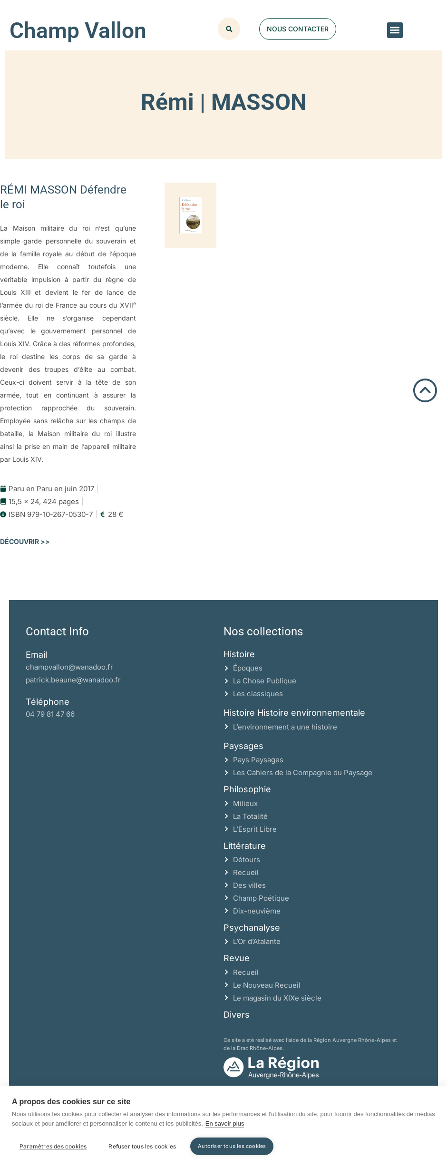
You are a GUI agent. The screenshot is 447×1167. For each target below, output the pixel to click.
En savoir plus (224, 1123)
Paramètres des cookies (53, 1146)
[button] (395, 30)
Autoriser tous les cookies (232, 1146)
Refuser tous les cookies (142, 1146)
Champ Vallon (78, 30)
